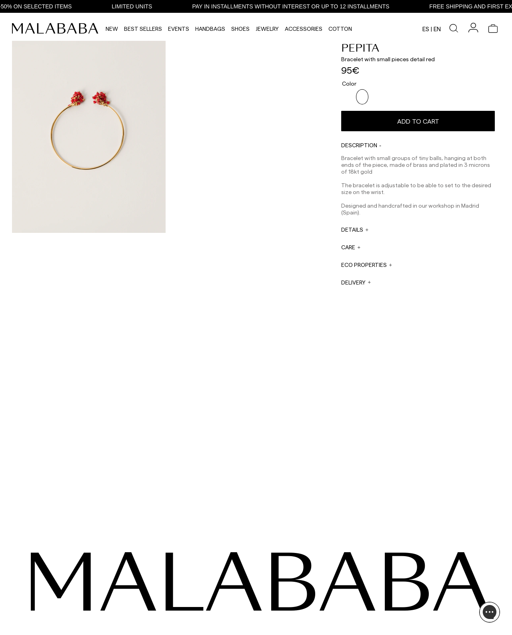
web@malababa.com (205, 602)
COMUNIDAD (58, 600)
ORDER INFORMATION (206, 611)
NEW (112, 28)
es (425, 28)
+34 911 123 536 (198, 586)
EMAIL (189, 596)
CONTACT (195, 568)
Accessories (303, 28)
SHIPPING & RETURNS (424, 610)
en (437, 28)
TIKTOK (52, 590)
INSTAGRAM (57, 581)
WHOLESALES (269, 581)
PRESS (261, 601)
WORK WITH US (271, 622)
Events (178, 28)
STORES (409, 590)
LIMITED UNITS (140, 6)
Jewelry (267, 28)
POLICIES (410, 619)
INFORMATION (418, 568)
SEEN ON (55, 568)
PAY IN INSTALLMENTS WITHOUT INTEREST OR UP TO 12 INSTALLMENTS (299, 6)
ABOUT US (411, 581)
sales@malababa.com (278, 589)
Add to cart (418, 118)
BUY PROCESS (416, 600)
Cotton (340, 28)
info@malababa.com (205, 617)
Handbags (210, 28)
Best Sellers (143, 28)
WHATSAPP (194, 581)
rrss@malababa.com (277, 609)
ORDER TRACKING (203, 626)
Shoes (240, 28)
